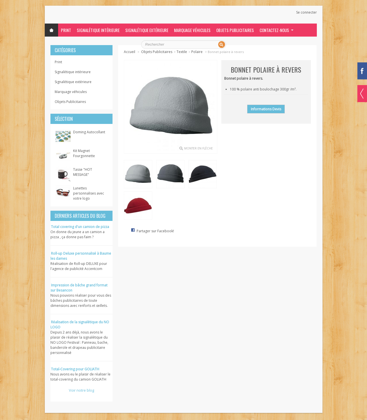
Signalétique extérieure (146, 30)
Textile (182, 51)
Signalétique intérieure (98, 30)
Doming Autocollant (89, 132)
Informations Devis (266, 109)
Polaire (197, 51)
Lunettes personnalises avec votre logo (88, 193)
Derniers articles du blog (80, 215)
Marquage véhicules (192, 30)
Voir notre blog (81, 390)
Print (66, 30)
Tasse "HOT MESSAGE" (82, 172)
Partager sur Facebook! (155, 231)
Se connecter (306, 12)
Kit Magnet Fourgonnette (84, 153)
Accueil (129, 51)
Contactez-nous (274, 30)
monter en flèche (198, 148)
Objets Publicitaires (235, 30)
